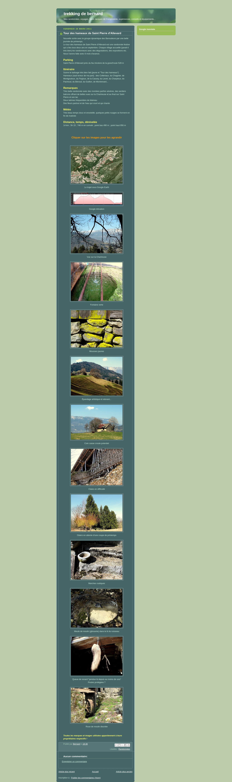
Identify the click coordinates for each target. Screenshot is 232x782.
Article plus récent (66, 772)
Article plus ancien (124, 772)
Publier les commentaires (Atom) (86, 778)
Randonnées (124, 749)
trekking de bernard (83, 13)
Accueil (95, 772)
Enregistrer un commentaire (74, 761)
